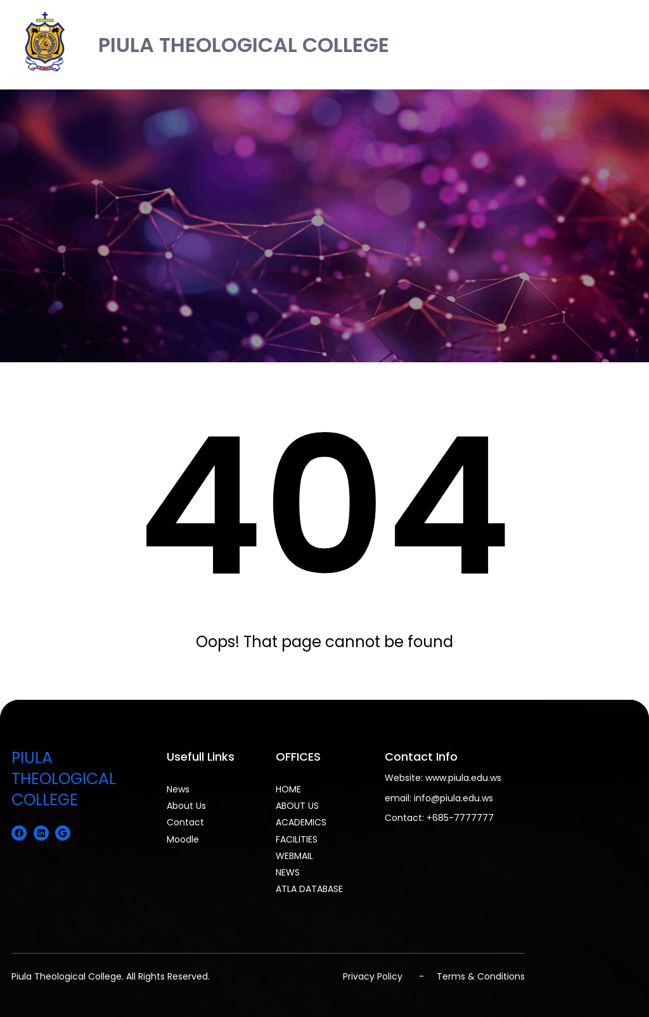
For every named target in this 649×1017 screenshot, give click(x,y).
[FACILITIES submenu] (322, 838)
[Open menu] (628, 45)
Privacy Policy (372, 976)
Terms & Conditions (481, 976)
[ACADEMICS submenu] (331, 820)
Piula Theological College (66, 976)
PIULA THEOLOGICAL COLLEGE (243, 44)
